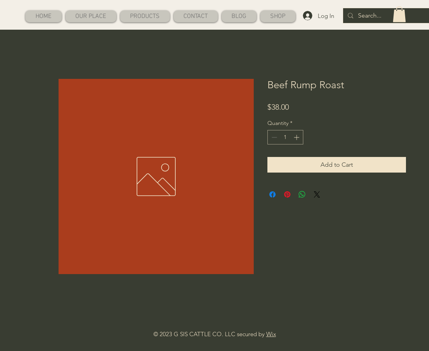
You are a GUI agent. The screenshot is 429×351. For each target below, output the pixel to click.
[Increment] (297, 137)
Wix (271, 334)
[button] (399, 14)
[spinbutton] (285, 137)
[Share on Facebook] (272, 194)
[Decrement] (273, 137)
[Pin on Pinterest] (287, 194)
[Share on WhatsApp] (302, 194)
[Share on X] (317, 194)
